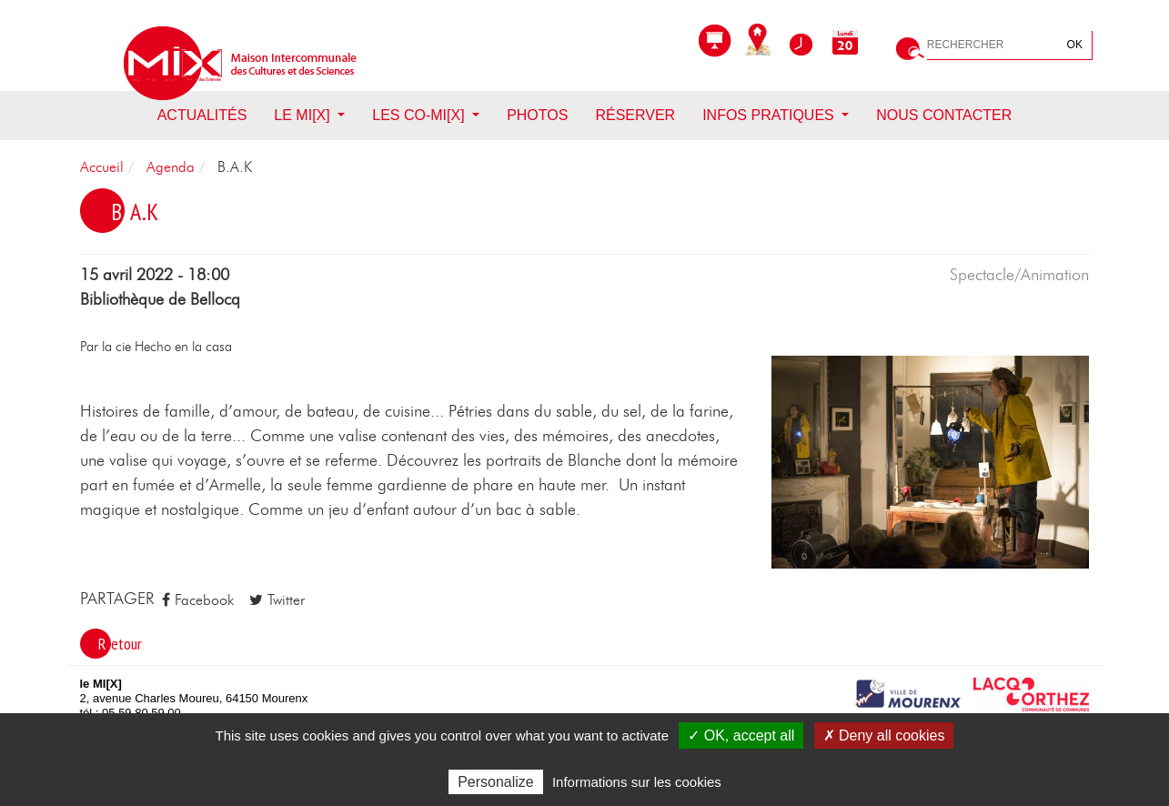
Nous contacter (944, 115)
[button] (930, 461)
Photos (537, 115)
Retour (120, 643)
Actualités (202, 115)
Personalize (496, 782)
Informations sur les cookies (636, 782)
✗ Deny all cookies (884, 735)
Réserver (635, 115)
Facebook (198, 600)
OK (1075, 44)
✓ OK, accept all (741, 735)
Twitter (277, 600)
